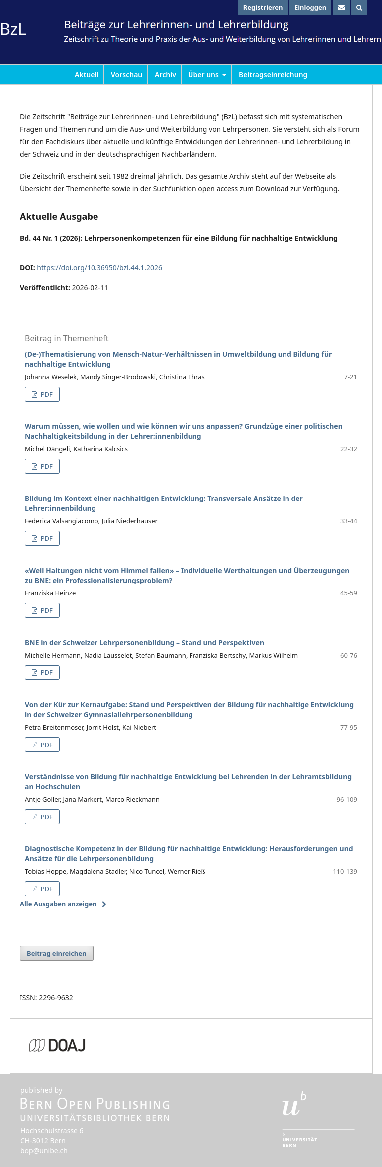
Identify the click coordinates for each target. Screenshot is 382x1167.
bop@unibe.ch (44, 1150)
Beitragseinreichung (273, 74)
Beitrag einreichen (57, 953)
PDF (45, 394)
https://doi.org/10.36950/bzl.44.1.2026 (99, 267)
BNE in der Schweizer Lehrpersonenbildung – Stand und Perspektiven (144, 642)
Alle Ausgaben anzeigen (58, 903)
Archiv (165, 74)
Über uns (204, 74)
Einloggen (310, 7)
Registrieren (263, 7)
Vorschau (126, 74)
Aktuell (86, 74)
